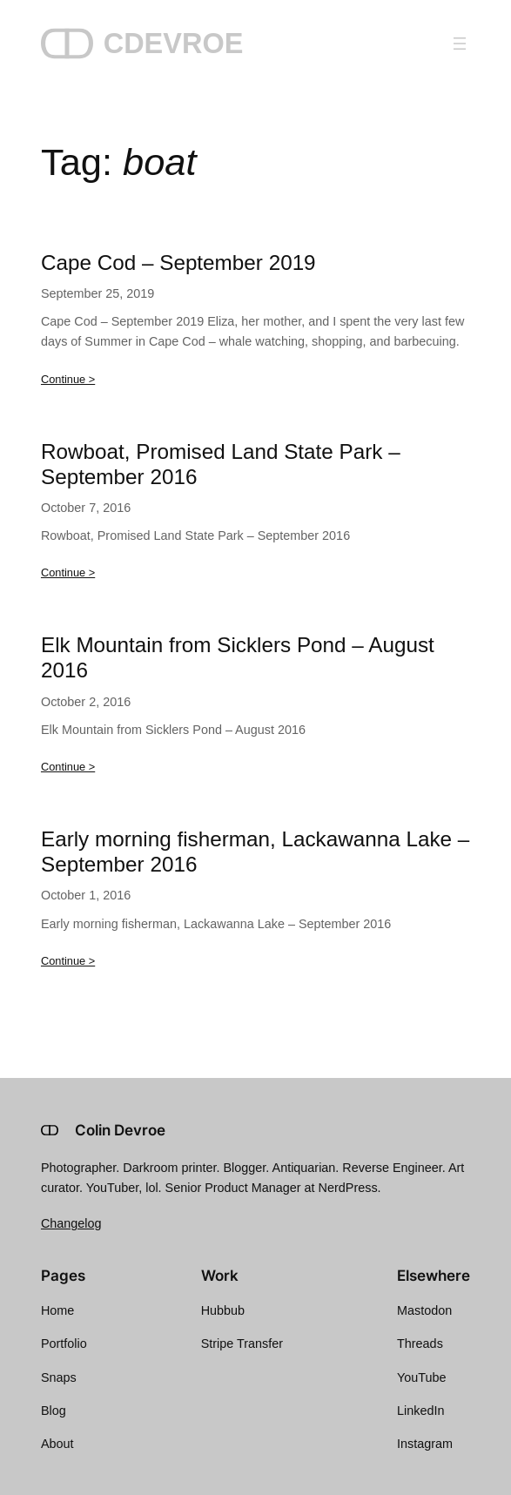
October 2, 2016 (86, 702)
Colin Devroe (120, 1130)
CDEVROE (174, 43)
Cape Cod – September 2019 (178, 262)
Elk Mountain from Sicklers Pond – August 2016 (237, 657)
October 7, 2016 (86, 508)
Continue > (68, 379)
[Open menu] (459, 43)
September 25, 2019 (97, 293)
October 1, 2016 (86, 895)
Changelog (71, 1223)
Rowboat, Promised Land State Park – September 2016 (220, 464)
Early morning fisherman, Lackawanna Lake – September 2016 (255, 851)
